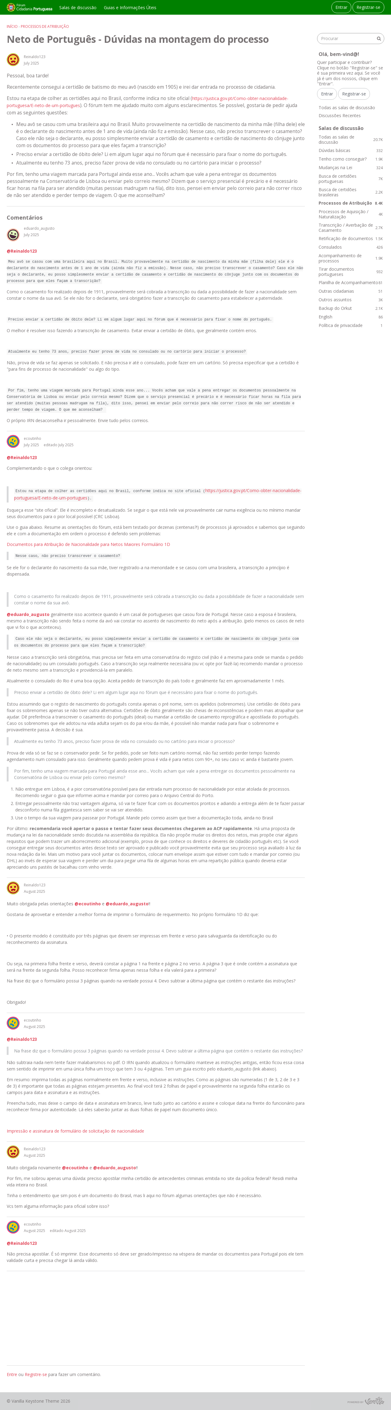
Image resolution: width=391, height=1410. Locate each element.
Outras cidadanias (351, 291)
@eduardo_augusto (28, 614)
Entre (12, 1374)
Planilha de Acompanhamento (351, 282)
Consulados (351, 247)
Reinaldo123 (35, 56)
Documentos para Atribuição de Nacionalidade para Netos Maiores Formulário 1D (88, 544)
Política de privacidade (351, 325)
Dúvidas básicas (351, 150)
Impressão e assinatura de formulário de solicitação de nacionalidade (75, 1131)
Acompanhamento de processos (351, 258)
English (351, 317)
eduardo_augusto (39, 228)
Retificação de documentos (351, 238)
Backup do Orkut (351, 308)
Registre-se (36, 1374)
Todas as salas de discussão (347, 107)
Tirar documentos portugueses (351, 271)
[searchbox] (350, 38)
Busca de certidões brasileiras (351, 192)
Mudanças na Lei (351, 167)
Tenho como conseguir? (351, 159)
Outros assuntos (351, 299)
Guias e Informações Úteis (130, 7)
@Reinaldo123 (22, 251)
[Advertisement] (156, 1318)
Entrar (341, 7)
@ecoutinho (88, 904)
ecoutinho (32, 438)
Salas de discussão (78, 7)
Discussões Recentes (340, 115)
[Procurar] (378, 38)
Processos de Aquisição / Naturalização (351, 214)
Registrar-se (368, 7)
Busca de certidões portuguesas (351, 178)
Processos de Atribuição (351, 203)
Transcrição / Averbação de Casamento (351, 227)
